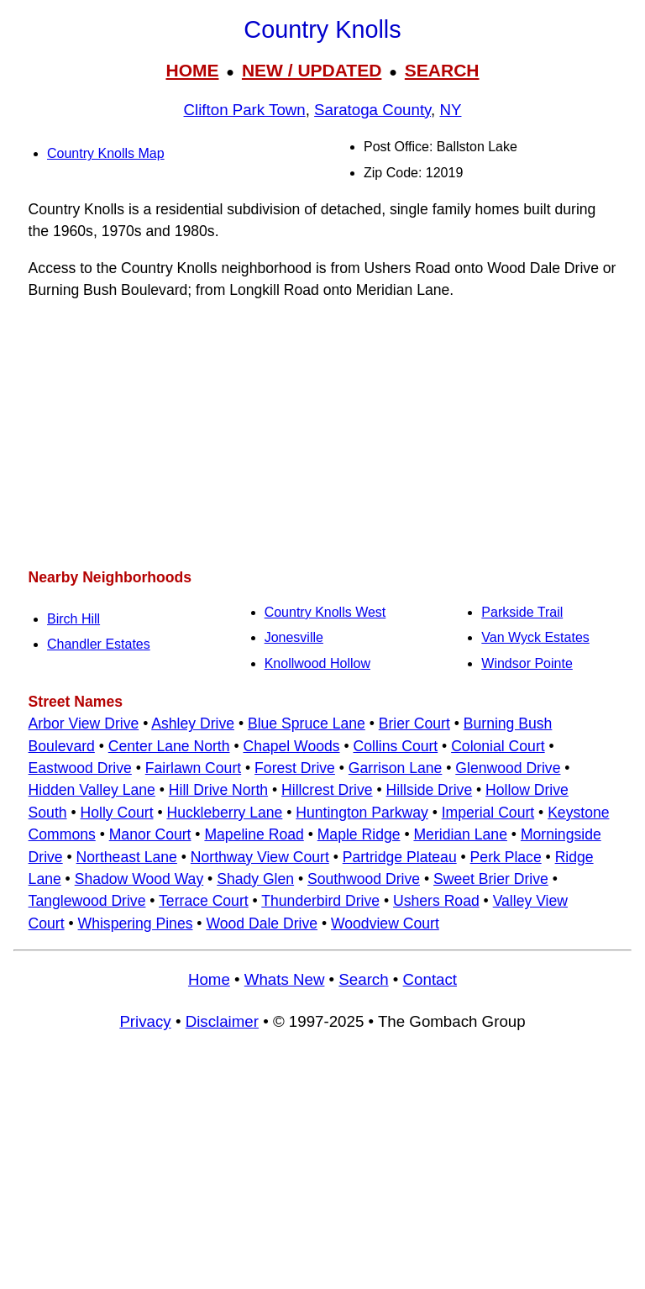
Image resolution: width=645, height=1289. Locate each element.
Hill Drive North (218, 789)
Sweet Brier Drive (490, 879)
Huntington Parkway (361, 812)
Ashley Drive (192, 723)
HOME (191, 70)
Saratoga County (372, 109)
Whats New (284, 979)
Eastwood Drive (80, 768)
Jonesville (294, 637)
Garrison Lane (396, 768)
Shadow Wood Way (139, 879)
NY (451, 109)
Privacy (144, 1021)
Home (209, 979)
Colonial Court (497, 746)
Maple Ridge (359, 834)
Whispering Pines (135, 923)
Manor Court (150, 834)
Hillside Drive (429, 789)
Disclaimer (222, 1021)
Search (363, 979)
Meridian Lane (460, 834)
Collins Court (395, 746)
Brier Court (414, 723)
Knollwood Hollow (317, 663)
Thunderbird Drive (320, 900)
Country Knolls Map (106, 153)
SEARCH (442, 70)
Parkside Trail (522, 612)
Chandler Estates (98, 644)
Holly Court (117, 812)
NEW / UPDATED (311, 70)
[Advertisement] (322, 433)
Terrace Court (204, 900)
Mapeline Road (253, 834)
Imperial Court (488, 812)
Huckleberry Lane (224, 812)
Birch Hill (73, 619)
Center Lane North (169, 746)
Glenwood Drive (507, 768)
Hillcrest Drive (327, 789)
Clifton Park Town (245, 109)
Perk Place (506, 857)
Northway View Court (260, 857)
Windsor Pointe (527, 663)
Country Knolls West (325, 612)
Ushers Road (436, 900)
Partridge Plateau (400, 857)
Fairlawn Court (193, 768)
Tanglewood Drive (87, 900)
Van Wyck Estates (535, 637)
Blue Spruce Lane (306, 723)
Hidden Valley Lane (92, 789)
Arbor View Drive (84, 723)
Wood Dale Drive (261, 923)
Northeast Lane (126, 857)
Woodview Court (385, 923)
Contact (430, 979)
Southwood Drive (363, 879)
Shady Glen (255, 879)
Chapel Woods (291, 746)
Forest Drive (294, 768)
